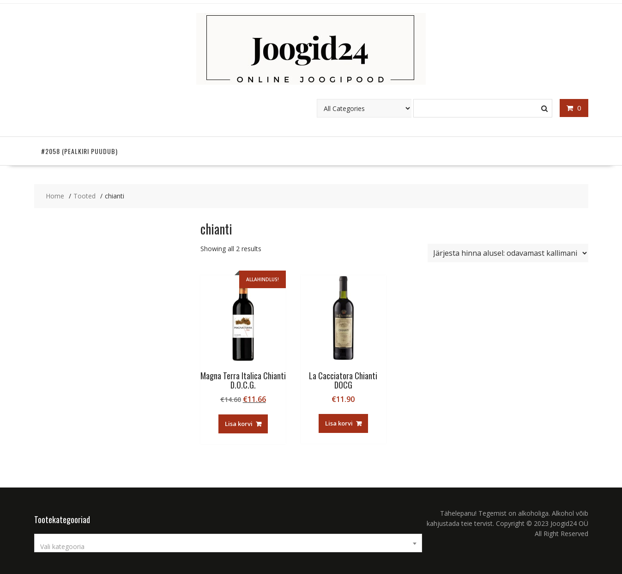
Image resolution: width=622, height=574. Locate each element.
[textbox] (228, 546)
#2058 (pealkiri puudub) (79, 151)
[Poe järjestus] (508, 253)
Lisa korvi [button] (239, 424)
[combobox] (228, 543)
